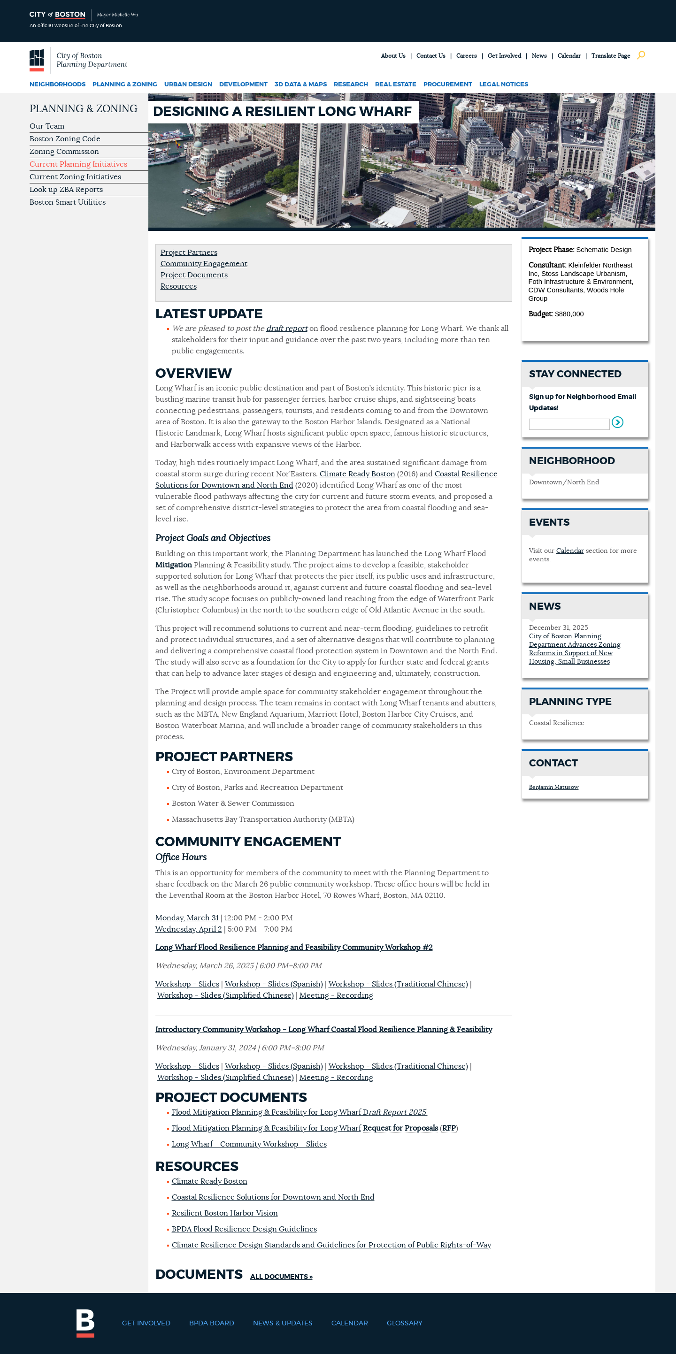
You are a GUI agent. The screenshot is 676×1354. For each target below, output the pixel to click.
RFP (449, 1128)
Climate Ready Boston (357, 474)
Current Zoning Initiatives (75, 177)
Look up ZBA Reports (66, 189)
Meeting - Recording (336, 995)
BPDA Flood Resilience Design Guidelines (244, 1229)
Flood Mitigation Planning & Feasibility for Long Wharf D (300, 1112)
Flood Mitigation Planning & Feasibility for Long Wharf (266, 1128)
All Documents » (281, 1277)
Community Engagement (204, 264)
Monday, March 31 (187, 918)
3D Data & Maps (301, 85)
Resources (179, 286)
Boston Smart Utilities (68, 202)
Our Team (47, 126)
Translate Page (611, 56)
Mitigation (173, 565)
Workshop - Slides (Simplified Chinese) (225, 995)
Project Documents (194, 275)
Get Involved (504, 56)
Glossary (404, 1323)
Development (243, 85)
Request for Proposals (400, 1128)
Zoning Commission (64, 151)
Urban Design (188, 85)
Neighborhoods (57, 85)
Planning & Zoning (124, 85)
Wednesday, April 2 (188, 929)
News (539, 56)
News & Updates (283, 1323)
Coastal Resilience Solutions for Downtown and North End (273, 1197)
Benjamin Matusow (554, 787)
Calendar (569, 56)
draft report (286, 328)
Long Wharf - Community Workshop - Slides (249, 1144)
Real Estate (395, 85)
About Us (393, 56)
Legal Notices (503, 85)
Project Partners (189, 252)
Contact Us (431, 56)
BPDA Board (211, 1323)
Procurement (447, 85)
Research (351, 85)
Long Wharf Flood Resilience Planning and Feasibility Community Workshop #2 (294, 947)
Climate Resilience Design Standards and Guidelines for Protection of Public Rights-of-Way (331, 1245)
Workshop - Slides (187, 984)
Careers (466, 56)
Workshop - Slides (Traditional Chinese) (398, 984)
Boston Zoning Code (65, 139)
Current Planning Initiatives (78, 164)
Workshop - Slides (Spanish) (274, 984)
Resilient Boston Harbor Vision (225, 1213)
